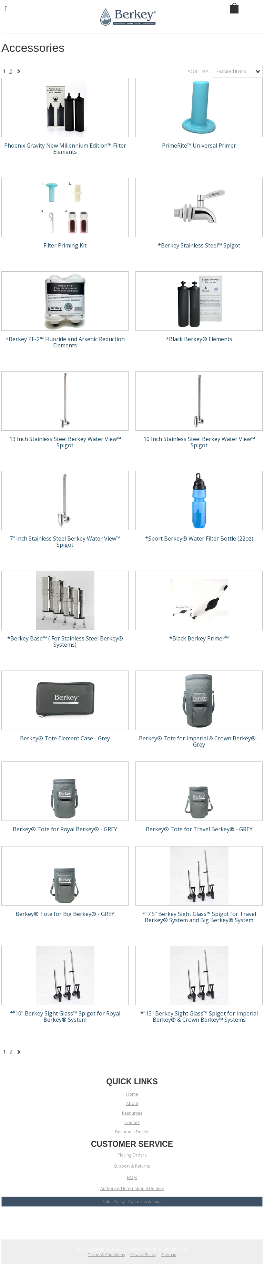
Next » (20, 73)
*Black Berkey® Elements (199, 339)
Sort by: (198, 71)
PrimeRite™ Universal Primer (199, 145)
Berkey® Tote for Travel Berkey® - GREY (199, 829)
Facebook (108, 1219)
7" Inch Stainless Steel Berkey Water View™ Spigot (65, 542)
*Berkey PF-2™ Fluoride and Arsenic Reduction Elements (65, 342)
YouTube (120, 1219)
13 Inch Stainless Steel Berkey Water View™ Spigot (65, 442)
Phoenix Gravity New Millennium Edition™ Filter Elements (65, 149)
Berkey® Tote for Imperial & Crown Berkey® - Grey (199, 741)
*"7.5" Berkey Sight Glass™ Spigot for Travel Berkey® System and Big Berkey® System (199, 917)
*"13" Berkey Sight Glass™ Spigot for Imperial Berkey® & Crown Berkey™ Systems (199, 1016)
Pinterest (156, 1219)
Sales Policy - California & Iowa (132, 1202)
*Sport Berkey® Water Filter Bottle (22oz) (199, 538)
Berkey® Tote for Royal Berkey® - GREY (65, 829)
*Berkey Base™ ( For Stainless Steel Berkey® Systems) (65, 641)
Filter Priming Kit (65, 245)
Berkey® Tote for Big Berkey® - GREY (65, 914)
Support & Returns (132, 1166)
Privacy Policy (143, 1254)
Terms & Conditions (106, 1254)
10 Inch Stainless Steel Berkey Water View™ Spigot (199, 442)
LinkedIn (144, 1219)
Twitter (132, 1219)
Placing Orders (132, 1155)
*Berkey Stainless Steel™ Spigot (199, 245)
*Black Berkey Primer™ (199, 638)
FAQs (132, 1177)
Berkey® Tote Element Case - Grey (65, 738)
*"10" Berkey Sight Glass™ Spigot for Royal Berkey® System (65, 1016)
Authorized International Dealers (132, 1188)
